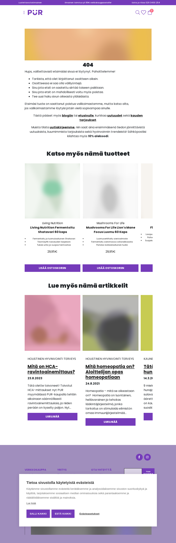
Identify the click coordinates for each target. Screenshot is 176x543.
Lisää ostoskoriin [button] (52, 268)
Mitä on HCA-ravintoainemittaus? (51, 369)
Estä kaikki (63, 513)
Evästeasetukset (90, 513)
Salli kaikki (38, 513)
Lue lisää (31, 503)
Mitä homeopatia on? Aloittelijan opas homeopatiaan (110, 371)
